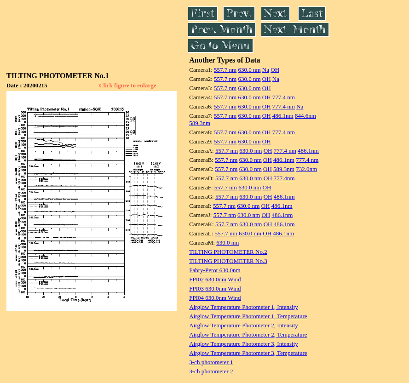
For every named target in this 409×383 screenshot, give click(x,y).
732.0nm (306, 169)
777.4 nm (283, 97)
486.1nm (283, 115)
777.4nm (284, 178)
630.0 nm (249, 69)
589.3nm (199, 123)
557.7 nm (225, 69)
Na (265, 69)
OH (275, 69)
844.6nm (305, 115)
